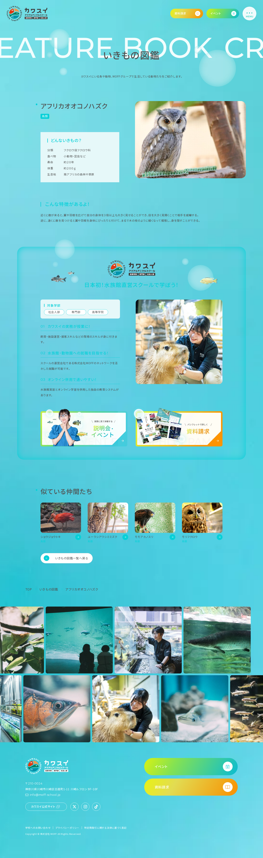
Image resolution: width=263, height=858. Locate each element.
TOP (28, 589)
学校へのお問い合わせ (38, 827)
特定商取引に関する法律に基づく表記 (105, 827)
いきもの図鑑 (48, 589)
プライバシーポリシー (67, 827)
